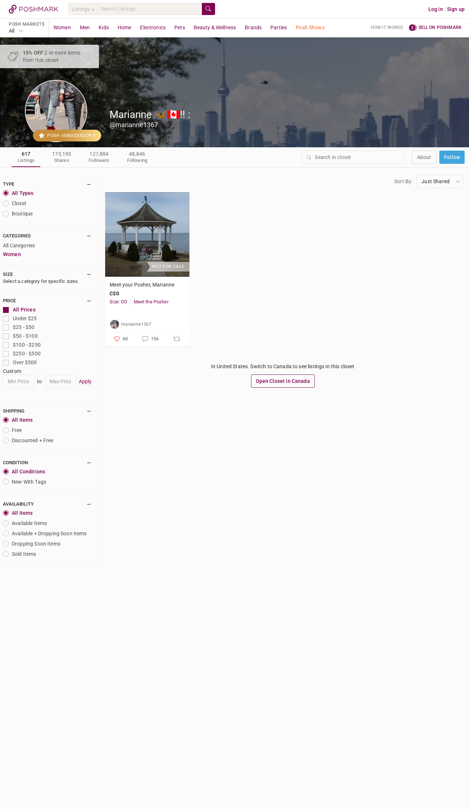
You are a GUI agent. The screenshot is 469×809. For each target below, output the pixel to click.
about (424, 157)
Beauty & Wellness (215, 27)
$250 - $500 (22, 354)
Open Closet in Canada (283, 381)
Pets (179, 27)
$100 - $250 (22, 345)
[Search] (150, 9)
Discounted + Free (28, 440)
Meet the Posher (151, 301)
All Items (18, 420)
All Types (18, 193)
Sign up (456, 9)
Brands (253, 27)
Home (125, 27)
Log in (435, 9)
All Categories (19, 245)
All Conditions (24, 471)
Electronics (153, 27)
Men (85, 27)
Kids (104, 27)
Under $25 (20, 318)
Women (62, 27)
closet (14, 203)
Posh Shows (310, 27)
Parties (278, 27)
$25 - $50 (19, 327)
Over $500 (20, 362)
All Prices (19, 310)
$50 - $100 (20, 336)
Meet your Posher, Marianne (142, 285)
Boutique (18, 214)
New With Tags (24, 482)
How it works (387, 27)
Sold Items (19, 554)
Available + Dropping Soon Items (45, 533)
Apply (85, 381)
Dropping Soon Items (31, 544)
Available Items (25, 523)
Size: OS (118, 301)
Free (12, 430)
